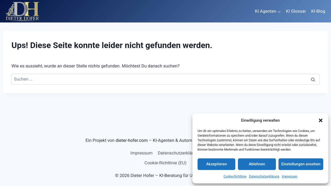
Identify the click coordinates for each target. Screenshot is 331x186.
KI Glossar (296, 11)
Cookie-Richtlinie (234, 176)
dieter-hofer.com (132, 140)
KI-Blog (318, 11)
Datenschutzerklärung (264, 176)
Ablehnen (257, 164)
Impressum (289, 176)
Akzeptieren (216, 164)
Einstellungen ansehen (300, 164)
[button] (320, 120)
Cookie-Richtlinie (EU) (166, 162)
